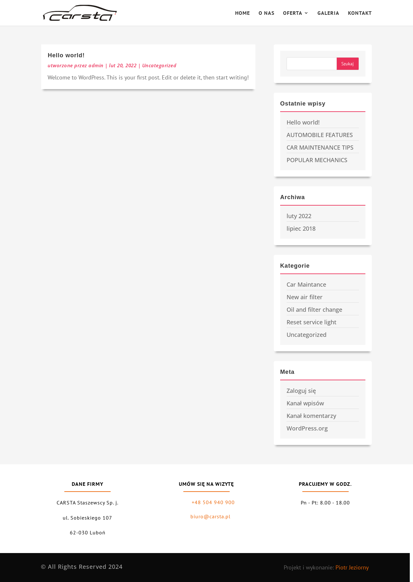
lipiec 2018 (301, 228)
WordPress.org (307, 428)
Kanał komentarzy (311, 416)
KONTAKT (360, 13)
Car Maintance (306, 284)
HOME (242, 13)
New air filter (305, 297)
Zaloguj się (301, 390)
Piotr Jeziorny (352, 567)
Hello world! (66, 55)
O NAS (266, 13)
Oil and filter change (314, 309)
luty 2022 (299, 216)
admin (96, 65)
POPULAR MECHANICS (317, 160)
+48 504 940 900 (213, 502)
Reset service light (311, 322)
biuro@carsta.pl (210, 516)
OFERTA (292, 13)
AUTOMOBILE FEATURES (320, 135)
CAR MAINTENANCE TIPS (320, 147)
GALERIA (328, 13)
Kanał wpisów (305, 403)
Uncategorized (159, 65)
